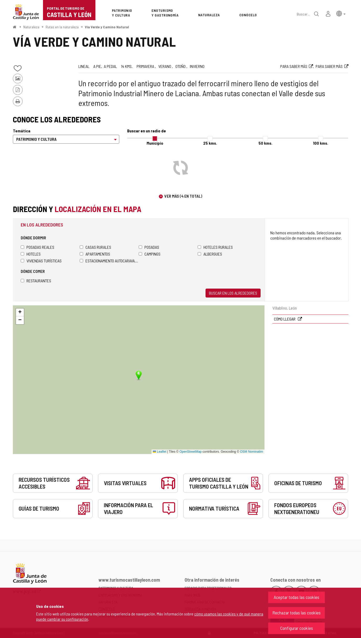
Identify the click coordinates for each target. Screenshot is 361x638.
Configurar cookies (296, 628)
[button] (341, 13)
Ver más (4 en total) (183, 195)
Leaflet (159, 451)
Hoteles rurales (215, 247)
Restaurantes (36, 280)
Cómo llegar (285, 318)
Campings (149, 253)
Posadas (149, 247)
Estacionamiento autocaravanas (109, 260)
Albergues (210, 253)
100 (320, 142)
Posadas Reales (37, 247)
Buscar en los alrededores (233, 292)
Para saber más (293, 66)
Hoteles (31, 253)
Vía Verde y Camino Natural (107, 27)
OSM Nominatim (251, 451)
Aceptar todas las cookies (296, 597)
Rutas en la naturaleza (62, 27)
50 (265, 142)
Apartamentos (95, 253)
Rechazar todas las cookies (296, 612)
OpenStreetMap (191, 451)
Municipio (155, 142)
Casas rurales (95, 247)
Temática (21, 130)
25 (210, 142)
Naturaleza (31, 27)
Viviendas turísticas (41, 260)
